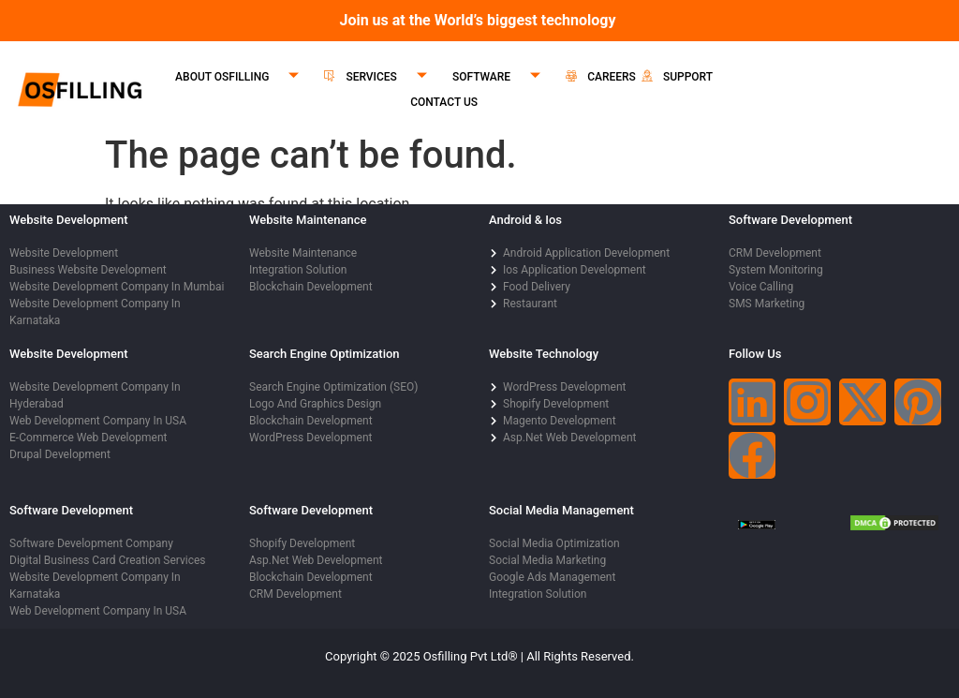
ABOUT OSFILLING (244, 77)
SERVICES (382, 77)
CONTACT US (444, 102)
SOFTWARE (503, 77)
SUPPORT (677, 76)
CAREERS (601, 76)
